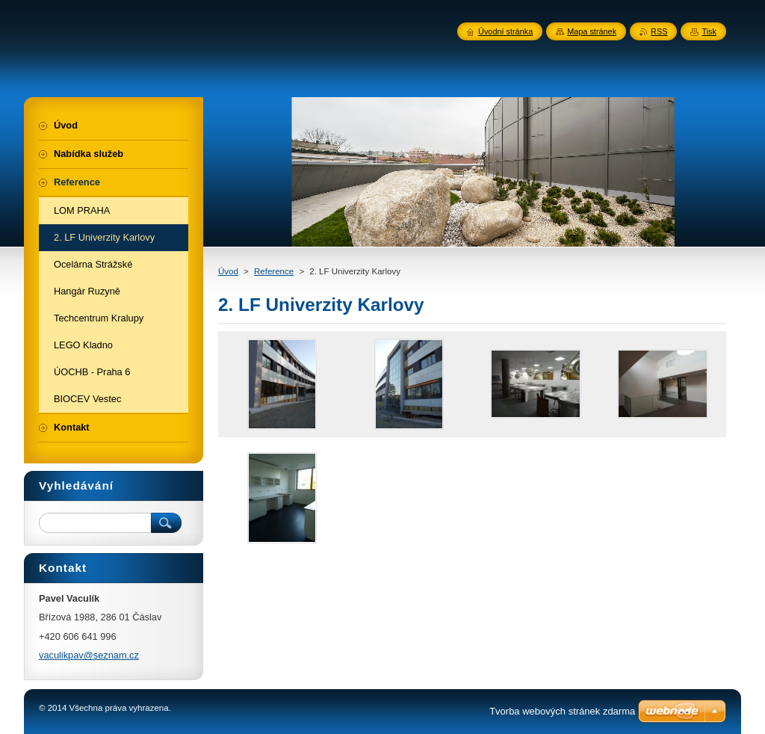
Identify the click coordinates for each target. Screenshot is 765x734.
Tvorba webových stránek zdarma (562, 711)
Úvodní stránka (505, 31)
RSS (659, 31)
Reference (274, 271)
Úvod (228, 271)
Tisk (708, 31)
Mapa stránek (591, 31)
